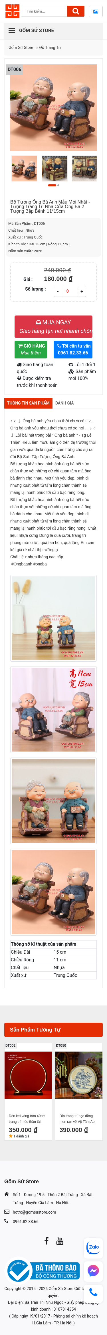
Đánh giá (64, 403)
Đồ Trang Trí (50, 47)
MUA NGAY (55, 326)
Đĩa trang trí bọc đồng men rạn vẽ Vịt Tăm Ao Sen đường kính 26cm (77, 1119)
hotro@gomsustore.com (34, 1212)
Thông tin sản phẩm (28, 403)
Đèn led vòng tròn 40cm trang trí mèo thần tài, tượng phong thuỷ (27, 1119)
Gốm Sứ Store (21, 47)
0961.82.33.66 (26, 1221)
